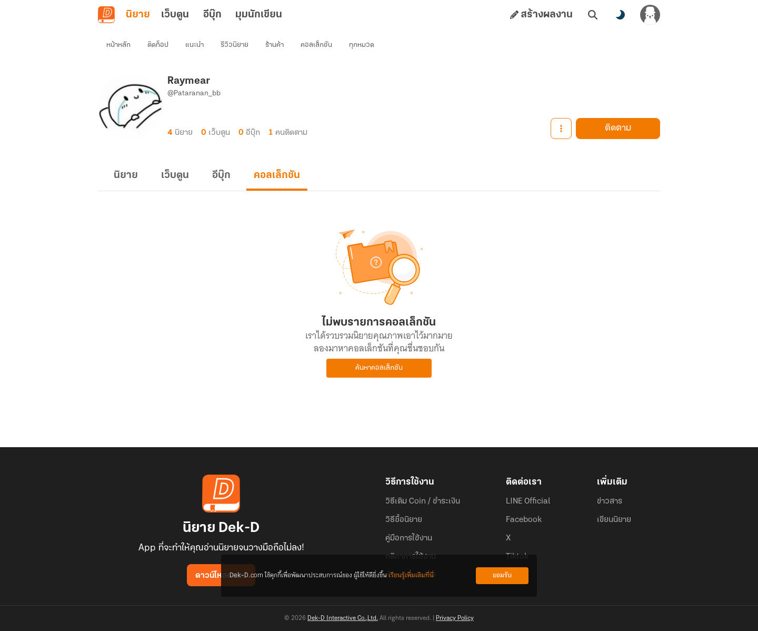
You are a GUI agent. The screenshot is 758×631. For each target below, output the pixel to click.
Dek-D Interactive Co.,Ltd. (342, 618)
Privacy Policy (455, 618)
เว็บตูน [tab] (175, 14)
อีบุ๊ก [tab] (212, 14)
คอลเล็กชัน (316, 45)
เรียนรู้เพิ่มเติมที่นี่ (411, 575)
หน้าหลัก (118, 45)
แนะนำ (194, 45)
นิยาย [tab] (138, 14)
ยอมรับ (502, 575)
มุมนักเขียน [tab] (258, 14)
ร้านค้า (274, 45)
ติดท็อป (157, 45)
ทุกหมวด (361, 45)
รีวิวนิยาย (234, 45)
